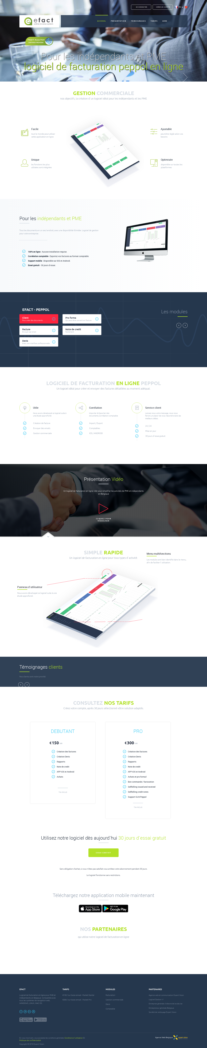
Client (40, 318)
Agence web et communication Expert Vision (166, 995)
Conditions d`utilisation (74, 1038)
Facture (40, 330)
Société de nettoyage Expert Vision (162, 1012)
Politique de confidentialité (30, 1040)
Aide (164, 21)
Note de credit (83, 330)
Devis (40, 341)
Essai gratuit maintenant (103, 854)
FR (179, 7)
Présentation (118, 21)
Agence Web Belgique (171, 1037)
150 (55, 743)
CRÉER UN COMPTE (163, 7)
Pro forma (83, 318)
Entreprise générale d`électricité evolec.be (165, 1004)
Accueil (101, 21)
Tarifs (154, 21)
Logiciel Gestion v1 (156, 1000)
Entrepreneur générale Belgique (161, 1008)
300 (131, 743)
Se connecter (141, 7)
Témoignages (138, 21)
